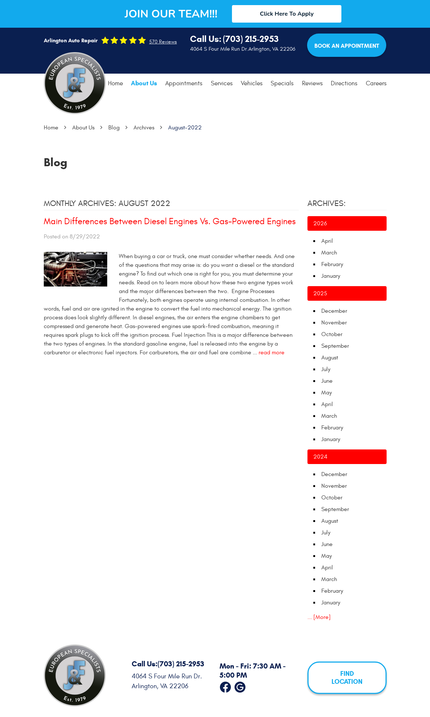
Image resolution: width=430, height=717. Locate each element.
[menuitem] (115, 83)
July (325, 369)
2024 (320, 456)
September (335, 346)
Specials (282, 83)
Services (222, 83)
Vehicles (252, 83)
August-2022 (185, 127)
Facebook (225, 685)
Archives (143, 127)
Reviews (312, 83)
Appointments (183, 83)
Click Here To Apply (287, 14)
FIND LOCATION (347, 678)
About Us (144, 83)
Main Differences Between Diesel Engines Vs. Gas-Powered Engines (170, 222)
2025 (320, 293)
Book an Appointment (346, 45)
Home (115, 83)
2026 (320, 223)
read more (271, 352)
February (332, 264)
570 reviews (163, 41)
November (334, 322)
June (327, 381)
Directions (344, 83)
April (327, 241)
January (330, 276)
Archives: (326, 203)
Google (240, 685)
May (326, 392)
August (329, 357)
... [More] (319, 617)
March (329, 252)
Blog (114, 127)
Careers (376, 83)
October (331, 334)
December (334, 311)
